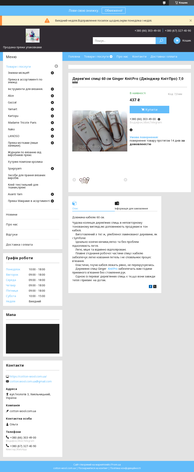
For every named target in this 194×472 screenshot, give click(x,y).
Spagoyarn (15, 168)
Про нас (122, 56)
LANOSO (13, 136)
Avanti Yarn (15, 194)
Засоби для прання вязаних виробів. (26, 177)
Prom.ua (116, 464)
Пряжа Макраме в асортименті (29, 201)
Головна (74, 56)
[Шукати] (161, 40)
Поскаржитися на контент (93, 468)
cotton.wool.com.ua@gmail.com (31, 381)
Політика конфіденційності (125, 468)
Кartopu (13, 116)
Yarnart (12, 109)
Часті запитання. (80, 65)
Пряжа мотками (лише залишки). (23, 144)
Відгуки (11, 234)
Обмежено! (113, 10)
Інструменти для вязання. (25, 89)
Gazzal (12, 102)
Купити (151, 109)
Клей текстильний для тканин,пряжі (23, 186)
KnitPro (113, 269)
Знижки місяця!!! (18, 73)
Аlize (11, 95)
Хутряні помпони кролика (25, 162)
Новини (11, 214)
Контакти (139, 56)
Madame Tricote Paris (22, 122)
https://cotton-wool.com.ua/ (28, 376)
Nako (11, 129)
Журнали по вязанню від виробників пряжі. (24, 154)
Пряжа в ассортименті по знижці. (25, 81)
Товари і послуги (96, 56)
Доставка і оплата (163, 56)
